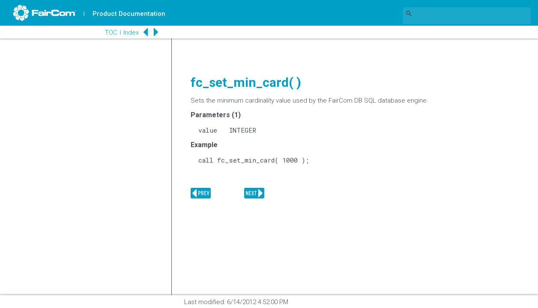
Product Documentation (129, 14)
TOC (111, 32)
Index (131, 32)
